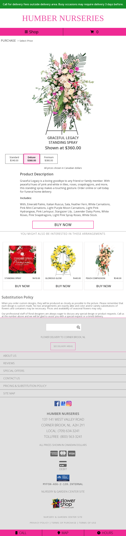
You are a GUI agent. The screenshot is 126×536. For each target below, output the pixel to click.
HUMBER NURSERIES (63, 18)
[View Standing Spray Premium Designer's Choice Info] (22, 259)
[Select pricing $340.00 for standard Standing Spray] (14, 159)
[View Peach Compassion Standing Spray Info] (103, 259)
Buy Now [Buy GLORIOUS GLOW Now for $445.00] (63, 286)
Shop (31, 31)
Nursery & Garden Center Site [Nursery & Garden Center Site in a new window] (63, 491)
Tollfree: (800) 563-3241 (63, 436)
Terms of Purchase (64, 522)
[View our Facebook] (57, 405)
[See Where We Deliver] (63, 346)
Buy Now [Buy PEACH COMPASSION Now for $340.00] (103, 286)
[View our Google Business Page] (63, 405)
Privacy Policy (39, 522)
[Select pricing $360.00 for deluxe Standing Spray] (31, 159)
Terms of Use (87, 522)
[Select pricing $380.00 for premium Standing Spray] (48, 159)
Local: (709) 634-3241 (63, 431)
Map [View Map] (63, 533)
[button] (63, 478)
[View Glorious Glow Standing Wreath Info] (63, 259)
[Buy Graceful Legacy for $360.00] (63, 225)
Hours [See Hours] (105, 533)
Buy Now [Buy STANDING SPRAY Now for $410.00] (22, 286)
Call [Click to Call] (20, 533)
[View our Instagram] (69, 405)
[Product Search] (63, 327)
